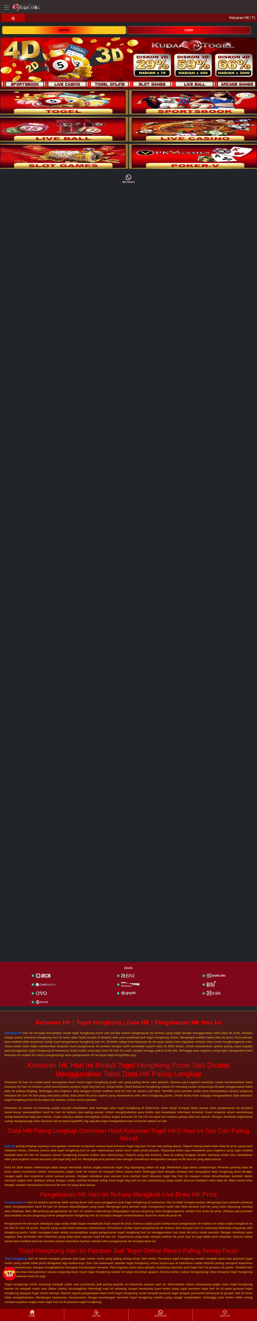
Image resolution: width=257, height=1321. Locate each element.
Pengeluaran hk (15, 1202)
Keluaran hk (13, 1033)
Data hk (10, 1146)
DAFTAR (64, 30)
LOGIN (188, 30)
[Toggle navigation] (6, 7)
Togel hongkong (16, 1258)
